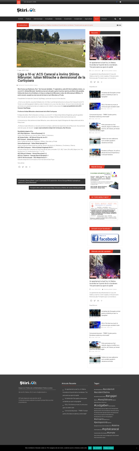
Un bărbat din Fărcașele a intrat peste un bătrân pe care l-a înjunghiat (110, 94)
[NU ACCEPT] (137, 448)
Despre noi (22, 388)
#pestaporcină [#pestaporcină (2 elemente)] (100, 422)
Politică (28, 19)
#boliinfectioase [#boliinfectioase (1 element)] (97, 402)
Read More (93, 86)
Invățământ (78, 19)
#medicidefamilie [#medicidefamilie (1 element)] (109, 414)
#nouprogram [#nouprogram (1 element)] (109, 416)
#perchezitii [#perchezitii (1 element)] (107, 419)
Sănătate (58, 19)
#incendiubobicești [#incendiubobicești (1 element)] (106, 410)
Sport (97, 19)
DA (90, 448)
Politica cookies (48, 388)
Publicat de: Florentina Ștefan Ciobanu (28, 85)
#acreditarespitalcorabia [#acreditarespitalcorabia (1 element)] (99, 396)
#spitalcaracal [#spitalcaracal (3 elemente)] (110, 429)
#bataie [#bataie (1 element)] (114, 400)
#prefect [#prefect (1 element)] (109, 422)
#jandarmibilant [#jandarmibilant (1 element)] (106, 412)
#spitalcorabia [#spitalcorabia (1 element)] (97, 433)
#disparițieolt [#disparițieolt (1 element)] (115, 408)
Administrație (38, 19)
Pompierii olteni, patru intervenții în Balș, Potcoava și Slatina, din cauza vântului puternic (56, 188)
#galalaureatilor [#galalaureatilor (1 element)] (97, 410)
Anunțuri (104, 19)
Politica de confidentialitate (34, 388)
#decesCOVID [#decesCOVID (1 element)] (108, 408)
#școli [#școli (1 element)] (104, 437)
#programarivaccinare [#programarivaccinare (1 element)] (99, 425)
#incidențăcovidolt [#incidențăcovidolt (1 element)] (98, 412)
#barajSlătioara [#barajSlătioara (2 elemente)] (105, 399)
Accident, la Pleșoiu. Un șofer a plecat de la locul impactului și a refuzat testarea (110, 152)
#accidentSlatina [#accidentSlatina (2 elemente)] (102, 392)
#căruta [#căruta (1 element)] (103, 408)
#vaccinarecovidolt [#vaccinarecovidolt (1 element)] (98, 435)
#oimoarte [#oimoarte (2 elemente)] (99, 419)
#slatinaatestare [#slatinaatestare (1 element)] (98, 429)
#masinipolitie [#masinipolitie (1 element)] (101, 414)
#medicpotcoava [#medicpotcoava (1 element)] (98, 416)
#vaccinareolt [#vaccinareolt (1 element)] (116, 435)
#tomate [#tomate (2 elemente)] (111, 433)
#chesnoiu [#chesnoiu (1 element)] (104, 402)
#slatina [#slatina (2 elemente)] (115, 425)
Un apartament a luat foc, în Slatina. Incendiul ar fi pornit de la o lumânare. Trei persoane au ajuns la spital (61, 25)
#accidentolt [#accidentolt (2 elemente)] (108, 389)
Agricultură (88, 19)
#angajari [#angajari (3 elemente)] (111, 396)
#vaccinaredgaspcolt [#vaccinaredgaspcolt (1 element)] (107, 435)
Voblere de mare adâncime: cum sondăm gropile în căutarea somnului (109, 140)
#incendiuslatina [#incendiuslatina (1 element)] (115, 410)
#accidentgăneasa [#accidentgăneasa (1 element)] (98, 389)
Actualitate (49, 19)
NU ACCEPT (97, 448)
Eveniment (67, 19)
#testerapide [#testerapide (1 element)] (104, 433)
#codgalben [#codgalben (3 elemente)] (101, 405)
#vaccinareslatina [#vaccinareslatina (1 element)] (98, 437)
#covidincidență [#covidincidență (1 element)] (97, 408)
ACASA (20, 19)
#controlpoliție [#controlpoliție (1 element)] (112, 406)
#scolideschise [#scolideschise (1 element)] (108, 425)
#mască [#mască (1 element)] (96, 414)
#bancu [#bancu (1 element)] (96, 400)
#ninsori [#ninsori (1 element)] (104, 416)
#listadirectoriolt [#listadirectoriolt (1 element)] (114, 412)
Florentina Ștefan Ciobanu (110, 70)
